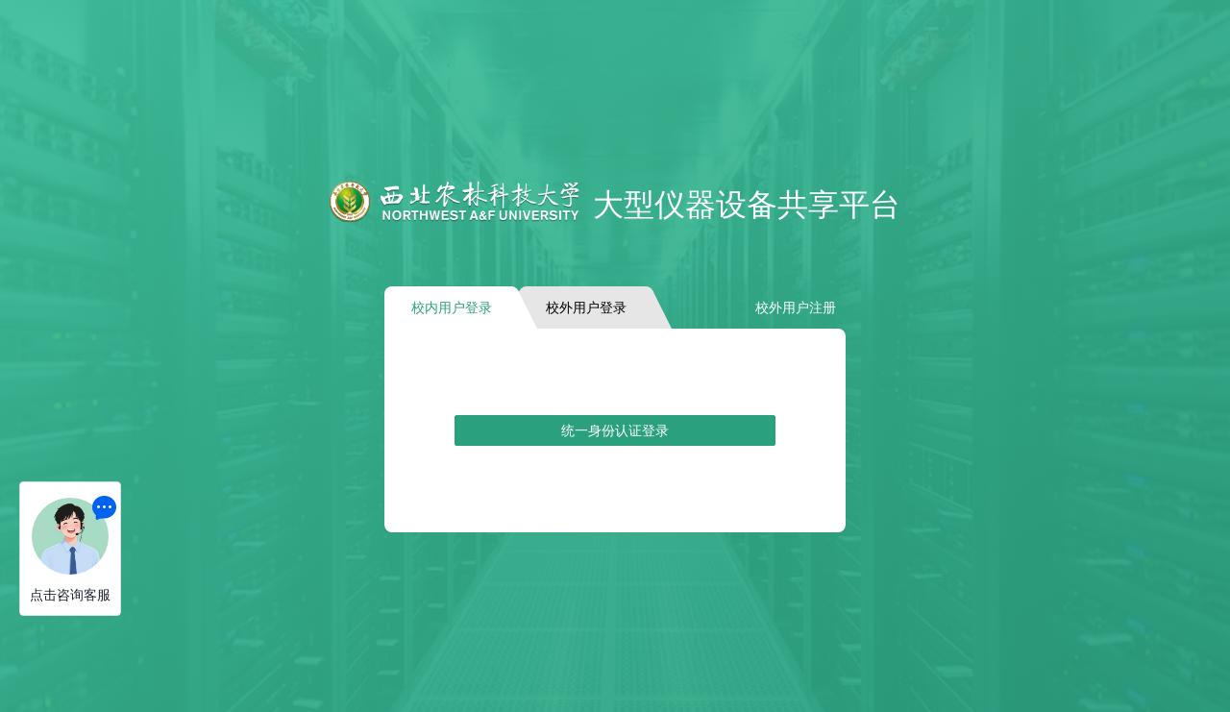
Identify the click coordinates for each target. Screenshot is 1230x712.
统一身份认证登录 (615, 430)
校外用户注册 (795, 307)
